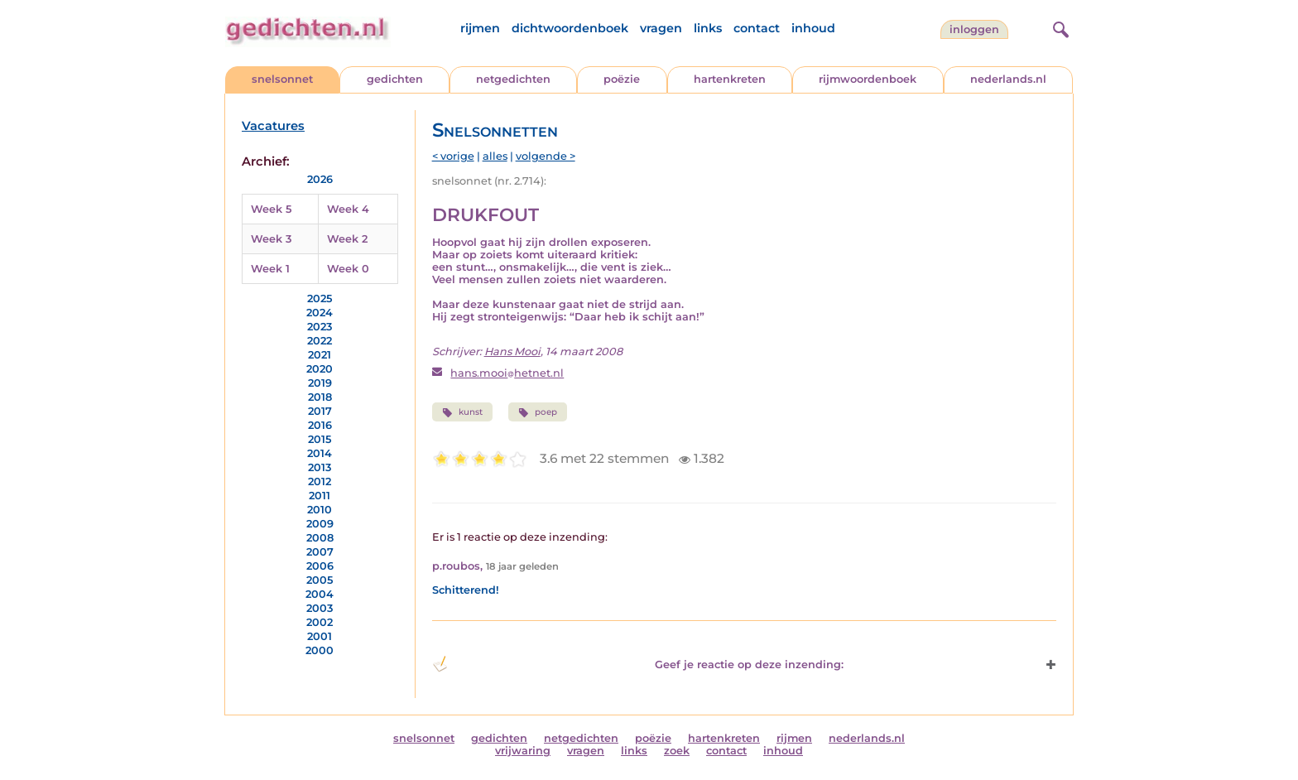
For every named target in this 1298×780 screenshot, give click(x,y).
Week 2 (347, 239)
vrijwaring (522, 750)
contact (756, 28)
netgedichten (513, 79)
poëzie (621, 79)
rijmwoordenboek (867, 79)
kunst (462, 412)
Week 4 (348, 209)
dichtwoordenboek (570, 28)
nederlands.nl (1008, 79)
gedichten (395, 79)
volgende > (545, 156)
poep (537, 412)
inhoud (813, 28)
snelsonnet (282, 79)
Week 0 (348, 268)
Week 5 (271, 209)
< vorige (453, 156)
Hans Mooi (512, 351)
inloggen (974, 29)
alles (495, 156)
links (708, 28)
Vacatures (273, 125)
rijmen (480, 28)
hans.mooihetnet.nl (507, 373)
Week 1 (270, 268)
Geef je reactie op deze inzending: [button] (638, 664)
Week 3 (271, 239)
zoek (677, 750)
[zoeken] (1059, 27)
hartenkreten (730, 79)
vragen (661, 28)
